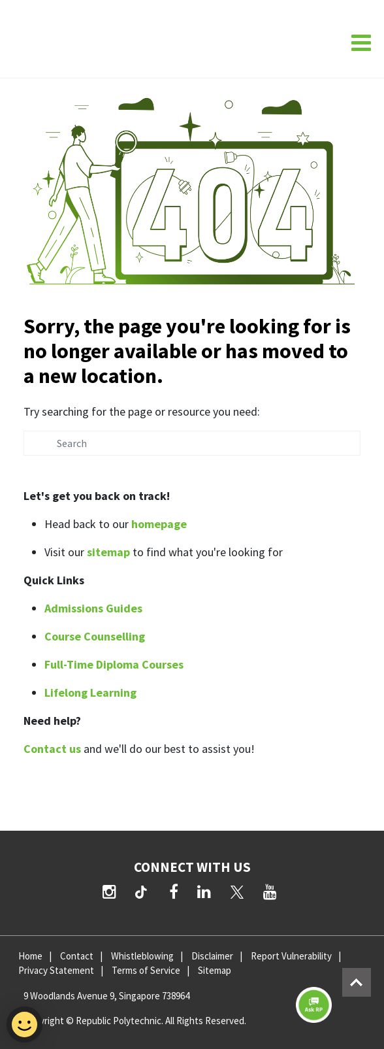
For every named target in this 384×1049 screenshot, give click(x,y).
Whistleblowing (142, 956)
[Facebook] (173, 892)
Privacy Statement (56, 970)
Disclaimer (212, 956)
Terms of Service (146, 970)
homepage (159, 523)
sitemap (108, 551)
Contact (76, 956)
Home (30, 956)
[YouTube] (270, 892)
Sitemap (214, 970)
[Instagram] (109, 892)
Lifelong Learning (90, 692)
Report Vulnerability (291, 956)
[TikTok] (144, 893)
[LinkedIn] (204, 892)
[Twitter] (237, 892)
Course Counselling (94, 636)
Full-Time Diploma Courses (114, 664)
